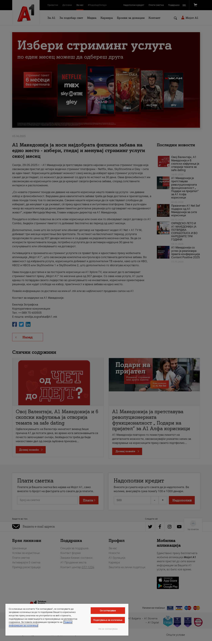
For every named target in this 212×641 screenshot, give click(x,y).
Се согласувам (108, 610)
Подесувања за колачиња (107, 620)
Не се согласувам (107, 629)
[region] (66, 620)
